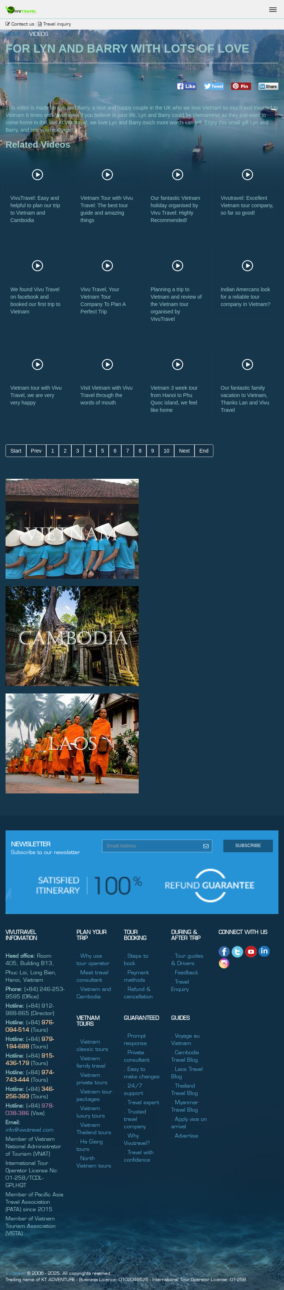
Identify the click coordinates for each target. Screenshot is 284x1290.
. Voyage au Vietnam (185, 1039)
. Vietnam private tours (92, 1078)
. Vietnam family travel (91, 1061)
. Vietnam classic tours (92, 1045)
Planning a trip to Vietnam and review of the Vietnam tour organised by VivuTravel (176, 304)
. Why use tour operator (93, 959)
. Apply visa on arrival (189, 1122)
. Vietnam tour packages (94, 1095)
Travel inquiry (54, 23)
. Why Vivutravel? (137, 1139)
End (204, 451)
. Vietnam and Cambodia (94, 992)
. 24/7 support (133, 1089)
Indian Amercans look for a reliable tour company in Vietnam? (245, 296)
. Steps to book (136, 959)
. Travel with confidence (138, 1155)
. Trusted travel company (135, 1118)
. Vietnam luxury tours (91, 1111)
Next (184, 451)
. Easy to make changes (142, 1072)
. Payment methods (136, 976)
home (13, 33)
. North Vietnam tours (94, 1161)
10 (167, 451)
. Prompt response (135, 1039)
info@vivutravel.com (30, 1129)
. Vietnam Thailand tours (94, 1128)
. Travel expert (141, 1102)
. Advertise (184, 1135)
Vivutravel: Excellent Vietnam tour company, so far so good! (247, 205)
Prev (36, 451)
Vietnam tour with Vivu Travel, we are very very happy (36, 395)
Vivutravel (16, 1273)
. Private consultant (136, 1056)
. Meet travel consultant (92, 976)
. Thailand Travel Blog (184, 1089)
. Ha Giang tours (90, 1145)
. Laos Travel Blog (187, 1072)
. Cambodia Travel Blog (185, 1056)
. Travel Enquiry (180, 985)
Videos (38, 33)
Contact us (20, 23)
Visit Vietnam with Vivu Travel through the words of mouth (107, 395)
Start (15, 451)
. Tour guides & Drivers (187, 959)
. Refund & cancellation (138, 992)
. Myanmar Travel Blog (184, 1105)
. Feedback (184, 972)
